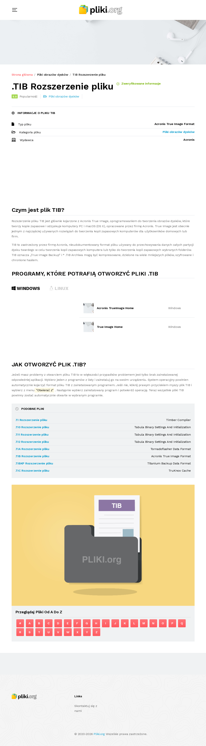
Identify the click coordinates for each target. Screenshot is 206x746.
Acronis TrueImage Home (115, 308)
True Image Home (110, 327)
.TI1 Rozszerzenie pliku (32, 434)
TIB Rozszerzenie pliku (89, 74)
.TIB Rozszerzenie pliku (32, 456)
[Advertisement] (103, 176)
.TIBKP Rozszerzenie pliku (34, 463)
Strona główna (22, 74)
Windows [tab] (26, 288)
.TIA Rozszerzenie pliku (32, 449)
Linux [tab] (58, 288)
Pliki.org (99, 734)
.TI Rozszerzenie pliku (31, 420)
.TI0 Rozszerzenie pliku (32, 427)
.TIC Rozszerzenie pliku (32, 470)
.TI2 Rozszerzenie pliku (32, 442)
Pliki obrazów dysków (52, 74)
